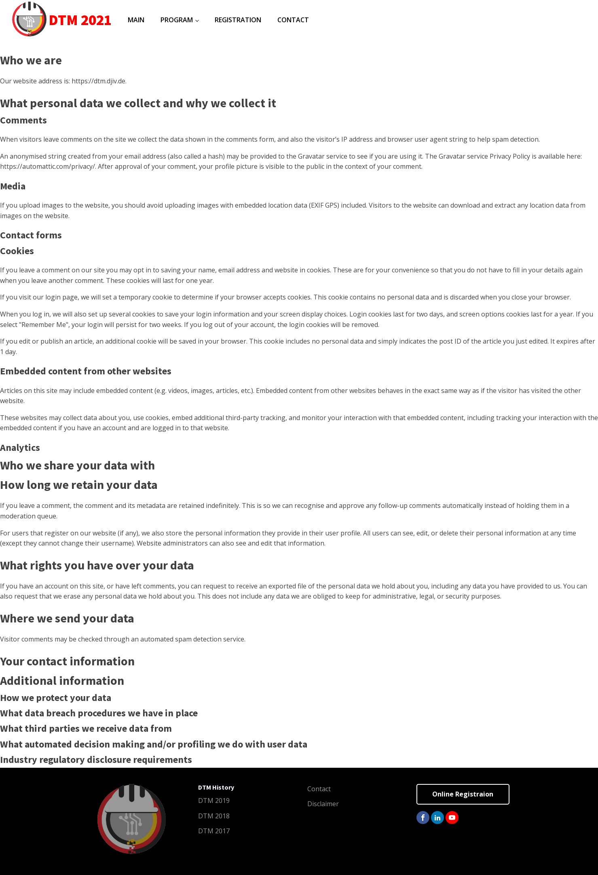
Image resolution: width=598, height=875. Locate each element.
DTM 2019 (214, 800)
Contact (293, 19)
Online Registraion (462, 794)
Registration (238, 19)
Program (177, 19)
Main (136, 19)
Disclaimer (323, 803)
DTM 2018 (214, 815)
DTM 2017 (214, 830)
